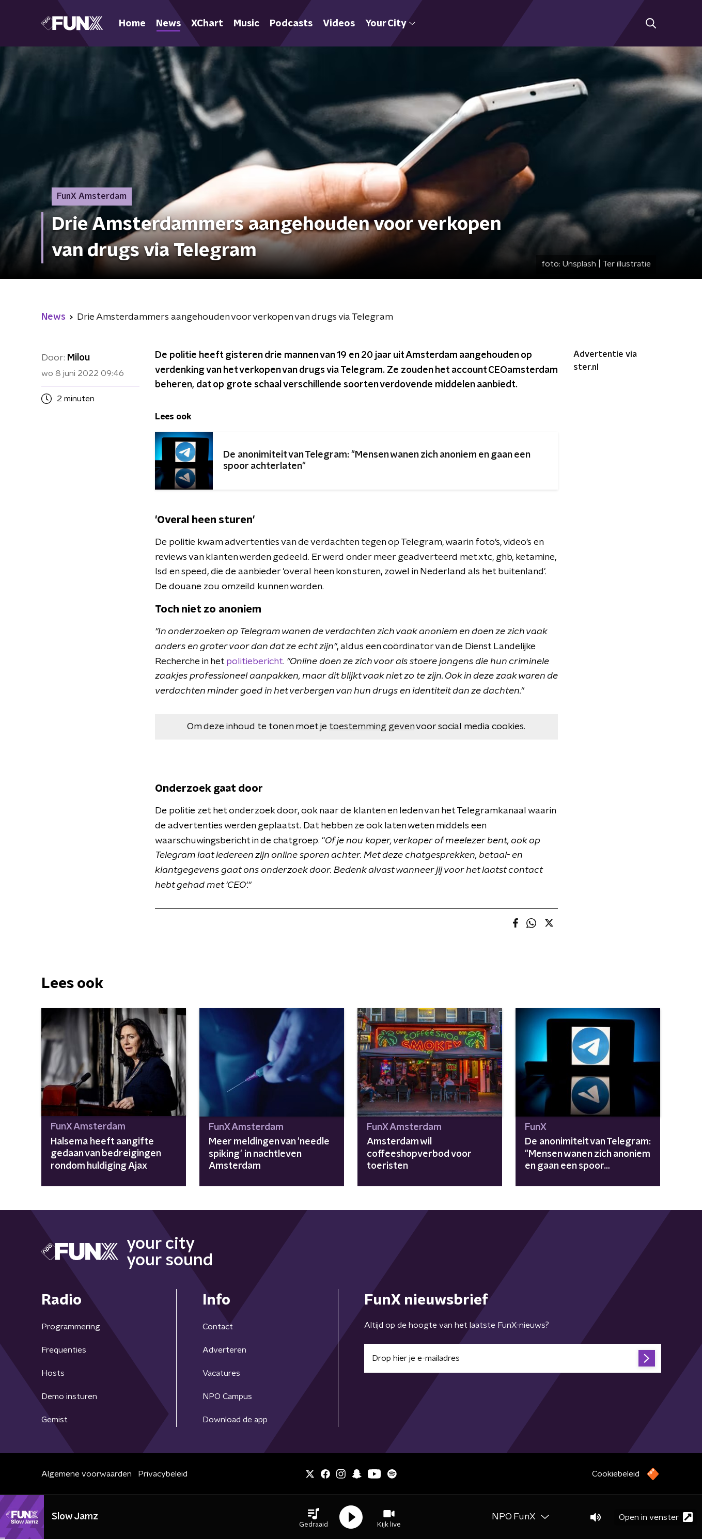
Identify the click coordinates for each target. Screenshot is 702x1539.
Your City (390, 23)
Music (246, 23)
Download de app (235, 1420)
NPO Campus (227, 1396)
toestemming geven (371, 726)
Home (132, 23)
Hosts (53, 1373)
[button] (313, 1517)
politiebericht (254, 661)
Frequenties (63, 1350)
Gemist (54, 1420)
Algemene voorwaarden (86, 1474)
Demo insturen (69, 1396)
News (168, 23)
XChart (207, 23)
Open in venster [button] (656, 1517)
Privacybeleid (163, 1474)
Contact (217, 1327)
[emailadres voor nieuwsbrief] (512, 1358)
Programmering (70, 1327)
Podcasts (291, 23)
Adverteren (224, 1350)
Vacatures (221, 1373)
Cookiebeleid (615, 1474)
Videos (339, 23)
